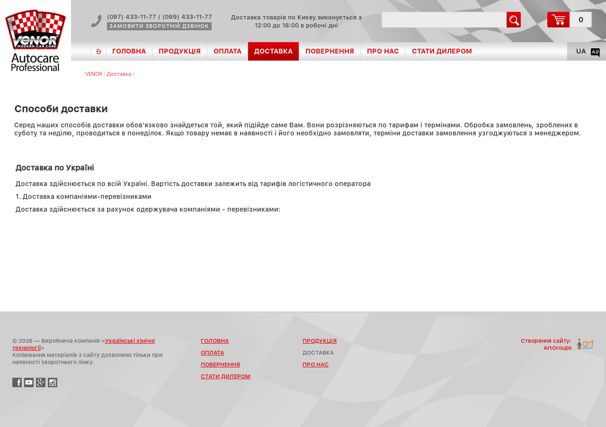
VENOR (93, 74)
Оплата (227, 51)
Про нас (383, 51)
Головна (129, 51)
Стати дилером (442, 51)
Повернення (329, 51)
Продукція (180, 51)
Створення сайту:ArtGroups (546, 344)
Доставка (119, 74)
